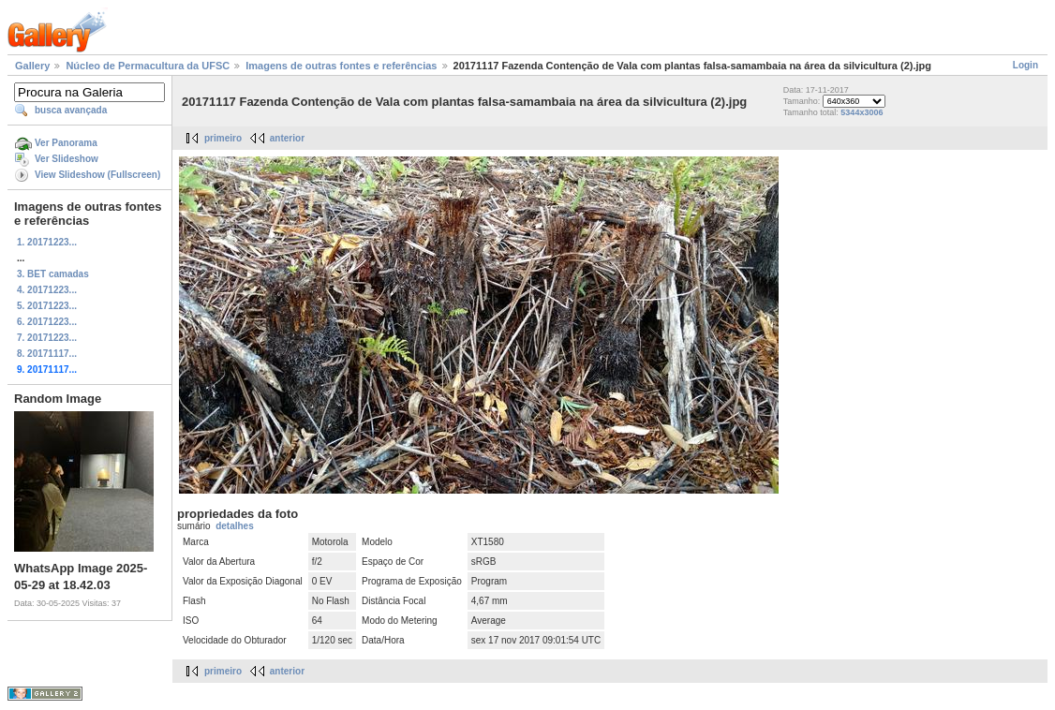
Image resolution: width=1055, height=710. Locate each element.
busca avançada (71, 110)
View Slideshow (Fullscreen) (97, 175)
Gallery (32, 65)
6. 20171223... (47, 322)
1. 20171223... (47, 242)
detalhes (234, 526)
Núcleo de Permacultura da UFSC (148, 65)
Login (1025, 65)
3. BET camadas (53, 274)
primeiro (223, 138)
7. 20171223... (47, 338)
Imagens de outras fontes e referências (341, 65)
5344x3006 (861, 112)
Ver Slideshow (66, 159)
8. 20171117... (47, 353)
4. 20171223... (47, 290)
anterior (287, 138)
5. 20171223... (47, 306)
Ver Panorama (66, 143)
